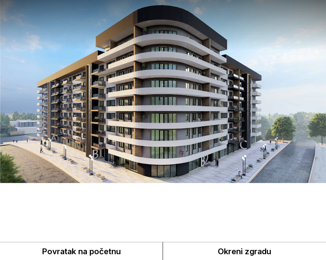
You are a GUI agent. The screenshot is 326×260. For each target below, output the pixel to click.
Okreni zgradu (244, 251)
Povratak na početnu (81, 251)
